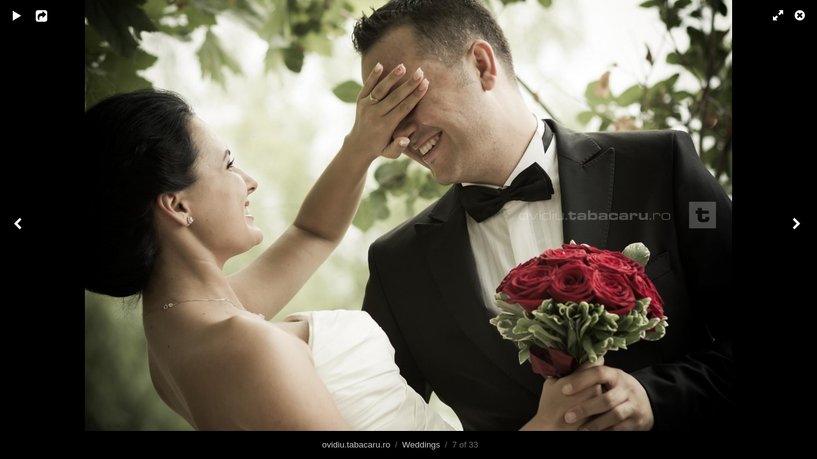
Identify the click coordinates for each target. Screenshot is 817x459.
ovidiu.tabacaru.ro (356, 444)
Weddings (421, 444)
